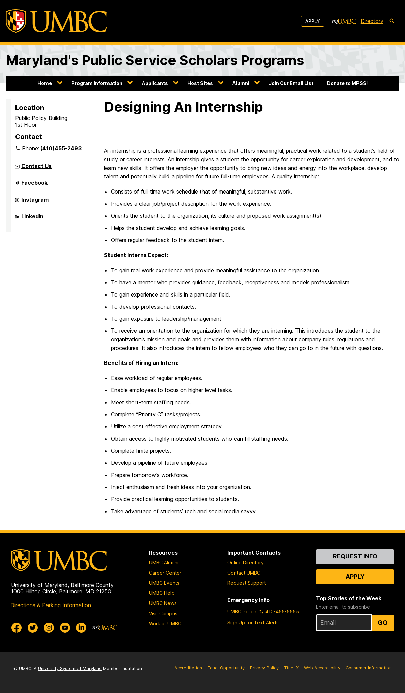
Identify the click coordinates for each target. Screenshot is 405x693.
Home (44, 83)
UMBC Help (162, 593)
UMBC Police (241, 611)
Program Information (96, 83)
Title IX (291, 667)
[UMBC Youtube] (65, 627)
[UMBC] (56, 21)
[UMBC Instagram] (48, 627)
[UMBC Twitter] (32, 627)
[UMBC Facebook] (16, 627)
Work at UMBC (165, 623)
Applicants (155, 83)
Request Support (246, 583)
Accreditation (188, 667)
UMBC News (163, 603)
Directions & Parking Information (50, 605)
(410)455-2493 (61, 148)
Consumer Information (369, 667)
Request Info (355, 556)
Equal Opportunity (226, 667)
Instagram (35, 202)
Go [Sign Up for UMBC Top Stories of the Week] (383, 623)
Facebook (34, 185)
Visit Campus (163, 613)
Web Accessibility (322, 667)
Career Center (165, 573)
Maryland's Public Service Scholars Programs (155, 60)
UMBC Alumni (163, 562)
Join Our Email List (291, 83)
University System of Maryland (70, 668)
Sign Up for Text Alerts (253, 622)
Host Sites (200, 83)
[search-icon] (391, 21)
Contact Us (36, 166)
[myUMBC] (344, 21)
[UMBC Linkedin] (81, 627)
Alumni (240, 83)
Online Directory (245, 562)
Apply (312, 21)
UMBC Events (164, 583)
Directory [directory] (372, 21)
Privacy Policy (264, 667)
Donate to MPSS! (347, 83)
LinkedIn (32, 219)
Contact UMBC (243, 573)
